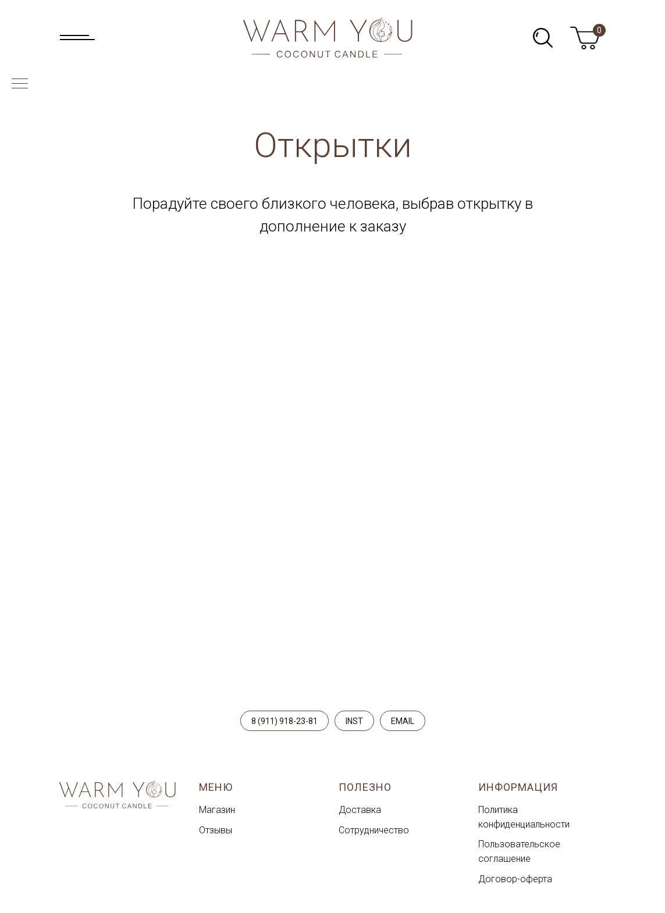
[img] (543, 38)
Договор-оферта (515, 879)
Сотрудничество (374, 830)
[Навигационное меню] (20, 84)
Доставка (360, 809)
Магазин (217, 809)
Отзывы (215, 830)
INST (354, 721)
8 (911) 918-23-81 (284, 721)
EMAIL (402, 721)
